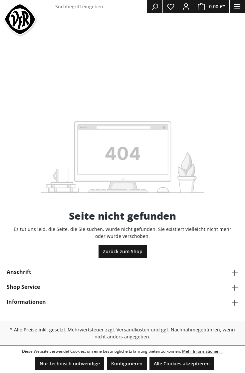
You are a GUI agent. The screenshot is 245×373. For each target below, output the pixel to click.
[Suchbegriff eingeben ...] (99, 6)
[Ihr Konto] (186, 6)
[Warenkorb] (211, 6)
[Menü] (237, 6)
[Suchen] (154, 6)
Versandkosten (133, 329)
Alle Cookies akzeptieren (182, 363)
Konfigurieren (126, 363)
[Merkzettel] (170, 6)
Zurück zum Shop (122, 251)
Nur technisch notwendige (70, 363)
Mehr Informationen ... (202, 351)
